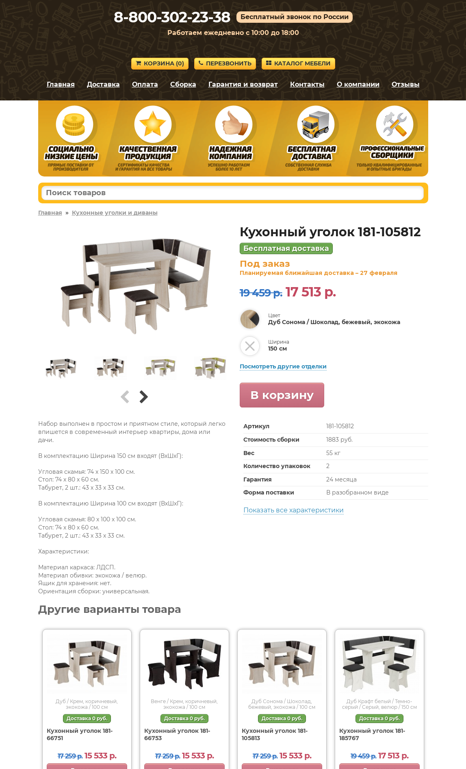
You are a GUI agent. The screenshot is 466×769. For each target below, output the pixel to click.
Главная (61, 84)
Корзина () (160, 63)
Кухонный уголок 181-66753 (177, 734)
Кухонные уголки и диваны (115, 212)
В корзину (282, 395)
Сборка (183, 84)
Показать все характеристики (293, 510)
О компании (358, 84)
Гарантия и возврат (243, 84)
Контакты (307, 84)
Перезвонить (225, 63)
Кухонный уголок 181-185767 (372, 734)
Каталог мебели (298, 63)
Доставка (103, 84)
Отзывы (406, 84)
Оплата (145, 84)
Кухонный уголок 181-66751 (80, 734)
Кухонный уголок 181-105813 (275, 734)
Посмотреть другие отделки (283, 366)
